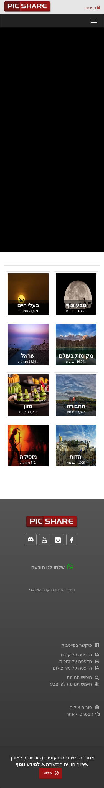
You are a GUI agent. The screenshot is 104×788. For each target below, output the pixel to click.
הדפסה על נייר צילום (76, 668)
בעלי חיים (28, 305)
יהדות (76, 457)
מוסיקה (28, 457)
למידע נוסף (27, 764)
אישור (51, 773)
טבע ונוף (76, 305)
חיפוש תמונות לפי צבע (75, 684)
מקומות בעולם (76, 356)
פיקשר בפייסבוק (80, 645)
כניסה (92, 7)
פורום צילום (85, 707)
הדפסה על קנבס (80, 654)
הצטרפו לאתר (83, 714)
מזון (28, 406)
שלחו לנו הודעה (48, 567)
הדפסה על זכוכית (79, 661)
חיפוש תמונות (83, 677)
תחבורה (76, 406)
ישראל (28, 356)
